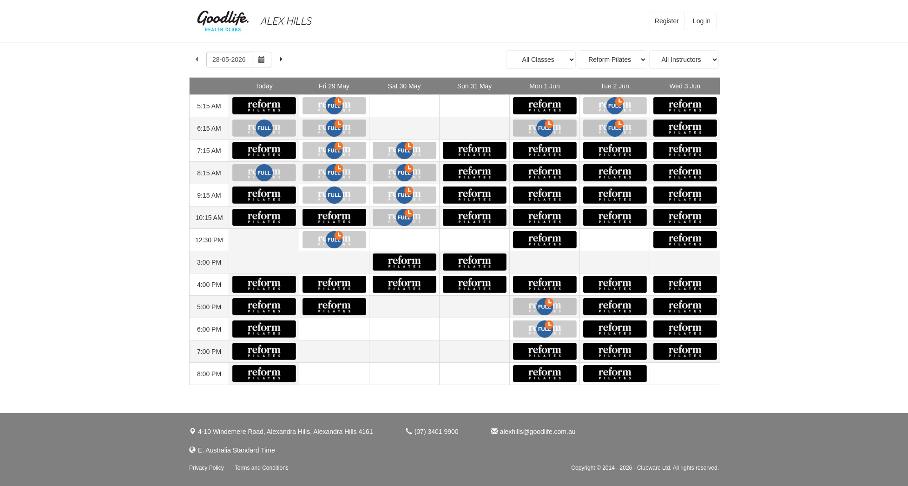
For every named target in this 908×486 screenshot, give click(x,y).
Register (667, 21)
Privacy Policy (206, 468)
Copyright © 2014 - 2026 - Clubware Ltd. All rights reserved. (645, 468)
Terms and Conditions (262, 468)
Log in (702, 21)
